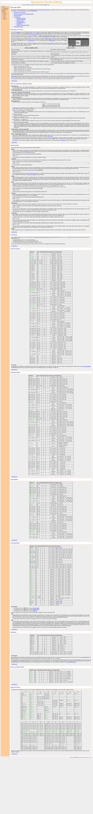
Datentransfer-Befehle (21, 18)
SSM (29, 152)
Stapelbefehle (19, 23)
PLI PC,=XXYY (36, 653)
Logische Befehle (20, 21)
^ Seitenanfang (14, 80)
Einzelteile (32, 4)
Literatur (37, 4)
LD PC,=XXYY (36, 652)
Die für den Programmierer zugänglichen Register (24, 14)
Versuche (41, 4)
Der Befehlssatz (17, 17)
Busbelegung (52, 40)
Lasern (4, 17)
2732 (68, 76)
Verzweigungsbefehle (21, 22)
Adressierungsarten (18, 15)
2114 (39, 78)
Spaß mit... (4, 12)
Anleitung (18, 32)
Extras (45, 4)
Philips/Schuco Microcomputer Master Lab (42, 237)
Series (46, 35)
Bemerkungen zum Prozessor (20, 12)
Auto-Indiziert (62, 140)
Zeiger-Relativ (50, 136)
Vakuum (4, 14)
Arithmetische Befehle (21, 19)
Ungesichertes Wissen (18, 26)
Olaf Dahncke (5, 9)
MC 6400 (14, 76)
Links (48, 4)
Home (23, 4)
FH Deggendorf (5, 8)
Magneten (5, 18)
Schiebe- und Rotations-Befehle (23, 25)
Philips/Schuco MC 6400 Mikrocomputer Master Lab (40, 9)
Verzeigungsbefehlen (86, 381)
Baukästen (27, 4)
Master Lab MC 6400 (31, 174)
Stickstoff (5, 13)
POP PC (35, 654)
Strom (4, 16)
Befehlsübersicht (31, 40)
